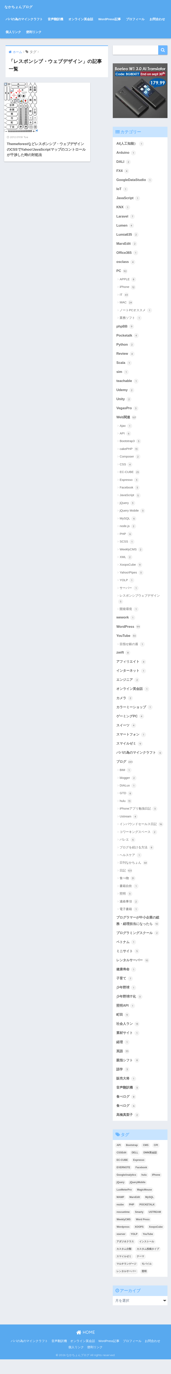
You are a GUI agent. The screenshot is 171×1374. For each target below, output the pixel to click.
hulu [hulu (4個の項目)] (144, 1189)
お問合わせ (157, 19)
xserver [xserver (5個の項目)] (120, 1248)
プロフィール (135, 19)
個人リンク (13, 32)
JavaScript (128, 198)
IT (124, 296)
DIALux (128, 797)
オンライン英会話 (80, 19)
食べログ (126, 1110)
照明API (126, 1018)
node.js (128, 529)
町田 (123, 1027)
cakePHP (129, 452)
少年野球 (126, 1000)
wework (125, 620)
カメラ (124, 702)
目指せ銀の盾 (132, 648)
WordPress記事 (109, 19)
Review (125, 356)
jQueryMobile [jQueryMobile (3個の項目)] (137, 1196)
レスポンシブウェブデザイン (139, 602)
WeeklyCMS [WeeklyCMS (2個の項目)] (123, 1234)
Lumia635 (127, 235)
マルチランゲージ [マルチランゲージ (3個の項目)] (126, 1278)
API (125, 436)
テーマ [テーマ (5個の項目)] (140, 1271)
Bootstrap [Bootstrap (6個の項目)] (132, 1159)
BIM (126, 781)
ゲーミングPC (130, 720)
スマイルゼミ (130, 748)
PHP (126, 537)
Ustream (129, 828)
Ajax (126, 429)
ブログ (124, 773)
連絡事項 (129, 913)
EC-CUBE (130, 475)
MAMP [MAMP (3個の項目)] (120, 1211)
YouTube (126, 639)
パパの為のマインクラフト (24, 19)
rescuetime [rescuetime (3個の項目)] (122, 1226)
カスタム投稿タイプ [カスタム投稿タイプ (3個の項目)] (148, 1263)
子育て (124, 991)
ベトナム (126, 954)
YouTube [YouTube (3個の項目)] (148, 1248)
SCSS (127, 545)
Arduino (126, 152)
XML (126, 560)
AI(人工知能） (130, 143)
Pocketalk (127, 337)
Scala (124, 365)
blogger (128, 789)
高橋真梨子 (128, 1129)
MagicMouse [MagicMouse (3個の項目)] (144, 1204)
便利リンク (34, 32)
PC (122, 272)
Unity (124, 402)
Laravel (125, 217)
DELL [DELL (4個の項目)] (135, 1167)
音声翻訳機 (55, 19)
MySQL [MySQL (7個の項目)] (149, 1211)
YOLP (127, 583)
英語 (123, 1064)
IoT (122, 189)
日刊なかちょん (134, 874)
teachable (127, 383)
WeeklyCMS (131, 552)
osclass (125, 263)
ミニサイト (128, 963)
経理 (123, 1055)
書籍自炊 (129, 897)
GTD (126, 805)
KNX (123, 208)
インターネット (131, 674)
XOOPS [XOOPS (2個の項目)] (139, 1241)
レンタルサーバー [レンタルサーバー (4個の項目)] (126, 1286)
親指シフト (128, 1073)
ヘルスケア (130, 866)
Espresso (129, 483)
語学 (123, 1083)
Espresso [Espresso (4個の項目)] (138, 1174)
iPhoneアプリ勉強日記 (138, 820)
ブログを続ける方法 (137, 859)
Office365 (127, 254)
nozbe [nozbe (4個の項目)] (120, 1219)
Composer (130, 460)
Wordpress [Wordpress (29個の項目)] (122, 1241)
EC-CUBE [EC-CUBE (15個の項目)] (122, 1174)
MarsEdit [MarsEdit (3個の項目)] (134, 1211)
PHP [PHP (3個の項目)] (131, 1219)
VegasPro (127, 411)
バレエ (127, 851)
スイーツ (126, 729)
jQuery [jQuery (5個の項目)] (120, 1196)
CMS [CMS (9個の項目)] (145, 1159)
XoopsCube (131, 568)
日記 (126, 882)
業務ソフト (130, 320)
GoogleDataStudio (134, 180)
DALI (123, 162)
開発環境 (129, 612)
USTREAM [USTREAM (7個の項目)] (155, 1226)
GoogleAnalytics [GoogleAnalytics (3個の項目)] (126, 1189)
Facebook (130, 490)
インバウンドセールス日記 (141, 836)
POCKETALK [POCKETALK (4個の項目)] (147, 1219)
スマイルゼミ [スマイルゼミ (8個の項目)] (123, 1271)
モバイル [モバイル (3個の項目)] (147, 1278)
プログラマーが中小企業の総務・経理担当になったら (139, 932)
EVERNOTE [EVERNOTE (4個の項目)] (123, 1182)
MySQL (128, 521)
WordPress (128, 630)
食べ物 (127, 890)
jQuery (127, 506)
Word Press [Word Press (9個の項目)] (143, 1234)
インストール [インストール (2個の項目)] (146, 1256)
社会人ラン (128, 1037)
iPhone (128, 289)
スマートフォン (131, 739)
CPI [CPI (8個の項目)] (156, 1159)
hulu (126, 812)
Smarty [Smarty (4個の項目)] (139, 1226)
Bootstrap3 (130, 444)
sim (122, 374)
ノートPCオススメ (136, 312)
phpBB (125, 328)
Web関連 (126, 420)
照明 (126, 905)
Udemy (125, 392)
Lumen (125, 226)
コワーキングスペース (138, 843)
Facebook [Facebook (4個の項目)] (141, 1182)
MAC (126, 304)
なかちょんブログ (25, 6)
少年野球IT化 (130, 1009)
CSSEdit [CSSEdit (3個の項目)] (121, 1167)
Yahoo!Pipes (131, 575)
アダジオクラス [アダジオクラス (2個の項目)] (125, 1256)
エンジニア (128, 683)
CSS (126, 467)
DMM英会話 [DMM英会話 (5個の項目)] (150, 1167)
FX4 (122, 171)
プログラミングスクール (139, 944)
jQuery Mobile (132, 514)
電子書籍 (129, 921)
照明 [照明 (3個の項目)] (144, 1286)
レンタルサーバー (133, 972)
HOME (85, 1347)
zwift (123, 656)
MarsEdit (126, 244)
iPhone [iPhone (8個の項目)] (156, 1189)
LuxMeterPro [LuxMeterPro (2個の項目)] (124, 1204)
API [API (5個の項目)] (118, 1159)
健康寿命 (126, 981)
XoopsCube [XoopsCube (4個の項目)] (156, 1241)
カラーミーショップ (135, 711)
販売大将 (126, 1092)
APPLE (128, 281)
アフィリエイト (131, 665)
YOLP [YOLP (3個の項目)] (134, 1248)
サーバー (129, 591)
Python (125, 346)
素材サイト (128, 1046)
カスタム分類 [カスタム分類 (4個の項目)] (123, 1263)
